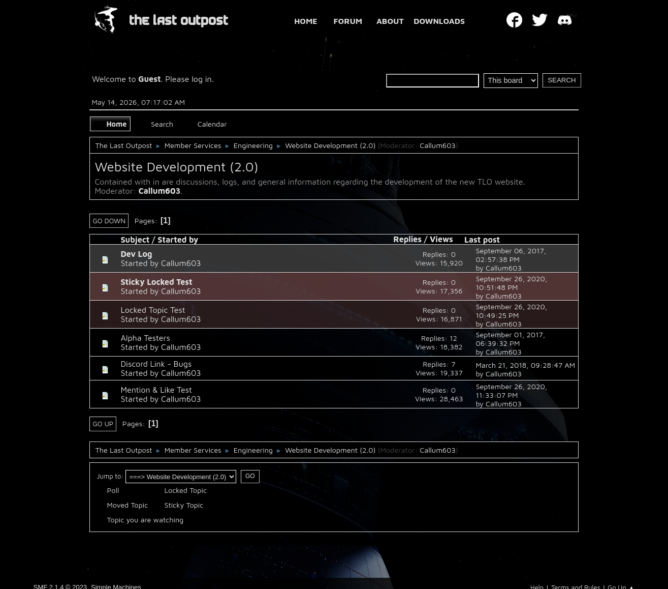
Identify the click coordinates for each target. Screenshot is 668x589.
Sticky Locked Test (156, 281)
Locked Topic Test (152, 309)
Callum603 (438, 145)
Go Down (108, 221)
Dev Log (136, 253)
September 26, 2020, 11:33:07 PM (511, 390)
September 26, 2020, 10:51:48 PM (511, 282)
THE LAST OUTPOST (178, 20)
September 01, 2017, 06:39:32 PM (510, 338)
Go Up (102, 424)
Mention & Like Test (156, 389)
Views (446, 239)
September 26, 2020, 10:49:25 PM (511, 310)
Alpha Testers (145, 337)
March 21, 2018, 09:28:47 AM (525, 365)
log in (202, 78)
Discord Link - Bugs (156, 363)
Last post (482, 239)
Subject (134, 239)
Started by (177, 239)
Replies (407, 239)
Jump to (109, 476)
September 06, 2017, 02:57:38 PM (510, 254)
